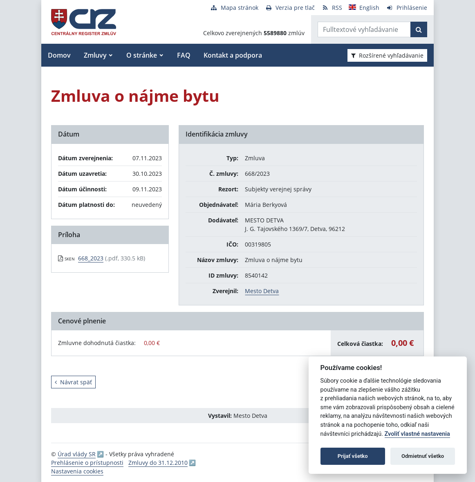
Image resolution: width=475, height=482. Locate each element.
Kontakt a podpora (233, 55)
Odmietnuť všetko (422, 456)
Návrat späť (73, 382)
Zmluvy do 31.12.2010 (158, 462)
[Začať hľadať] (418, 29)
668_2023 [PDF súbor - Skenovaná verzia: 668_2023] (90, 258)
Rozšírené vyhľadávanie (387, 55)
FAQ (183, 55)
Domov (59, 55)
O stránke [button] (141, 55)
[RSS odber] (331, 7)
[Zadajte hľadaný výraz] (364, 29)
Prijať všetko (353, 456)
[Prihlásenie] (406, 7)
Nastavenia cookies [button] (77, 471)
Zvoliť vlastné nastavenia (417, 433)
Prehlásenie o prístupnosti (87, 462)
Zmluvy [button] (95, 55)
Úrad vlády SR (77, 454)
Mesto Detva (262, 291)
